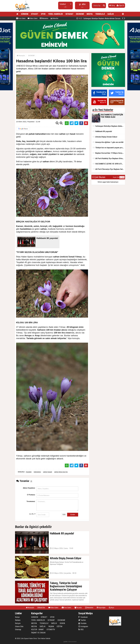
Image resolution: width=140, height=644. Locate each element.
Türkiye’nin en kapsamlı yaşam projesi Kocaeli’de (109, 147)
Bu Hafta (122, 177)
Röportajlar (101, 608)
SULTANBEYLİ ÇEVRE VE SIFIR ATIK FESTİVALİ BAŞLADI (109, 163)
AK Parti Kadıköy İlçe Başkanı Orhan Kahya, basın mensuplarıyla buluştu (109, 158)
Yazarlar (78, 608)
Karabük (28, 472)
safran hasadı (47, 472)
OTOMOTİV (51, 629)
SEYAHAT (69, 14)
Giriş (112, 5)
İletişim (18, 623)
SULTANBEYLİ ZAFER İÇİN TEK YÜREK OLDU (101, 18)
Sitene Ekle (19, 626)
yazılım (65, 641)
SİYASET (34, 14)
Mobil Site (41, 608)
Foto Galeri (20, 18)
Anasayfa (21, 56)
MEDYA (90, 14)
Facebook (83, 617)
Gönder (72, 515)
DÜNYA (62, 623)
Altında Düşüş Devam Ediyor (105, 136)
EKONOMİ (80, 14)
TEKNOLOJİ (100, 14)
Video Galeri (32, 18)
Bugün (115, 177)
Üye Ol (120, 5)
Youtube (82, 623)
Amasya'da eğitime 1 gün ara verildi (108, 142)
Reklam (17, 620)
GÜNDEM (24, 14)
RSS (81, 629)
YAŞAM (51, 626)
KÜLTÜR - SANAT (37, 629)
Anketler (54, 18)
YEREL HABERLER (55, 14)
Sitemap (18, 629)
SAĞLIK (110, 14)
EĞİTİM (59, 626)
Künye (17, 617)
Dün (118, 177)
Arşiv (111, 608)
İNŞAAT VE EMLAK (38, 632)
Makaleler (44, 18)
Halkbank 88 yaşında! (102, 131)
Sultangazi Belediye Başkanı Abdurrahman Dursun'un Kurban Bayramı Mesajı (109, 126)
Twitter (82, 620)
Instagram (83, 626)
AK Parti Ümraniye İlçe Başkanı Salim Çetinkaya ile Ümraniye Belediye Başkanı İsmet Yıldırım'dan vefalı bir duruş (109, 169)
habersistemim (72, 641)
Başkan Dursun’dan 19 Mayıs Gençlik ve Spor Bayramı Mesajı (109, 153)
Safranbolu (37, 472)
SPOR (43, 14)
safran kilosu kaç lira (61, 472)
